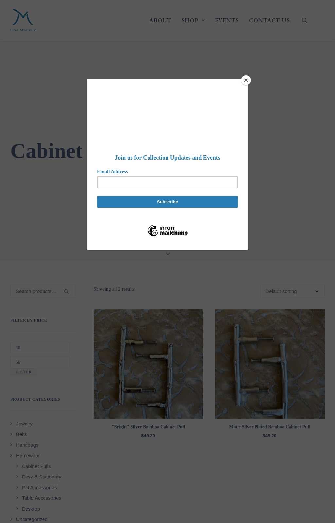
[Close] (246, 80)
